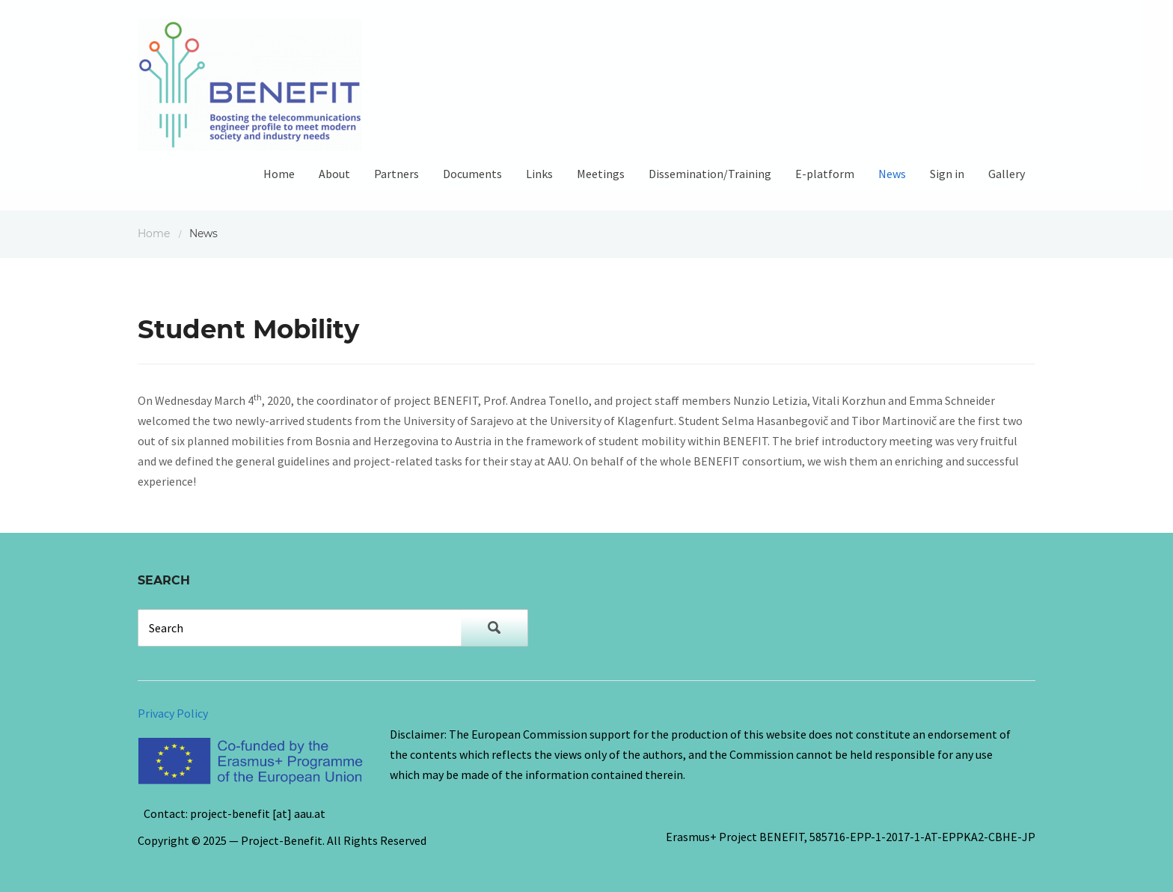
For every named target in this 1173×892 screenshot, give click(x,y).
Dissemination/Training (710, 173)
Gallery (1006, 173)
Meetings (601, 173)
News (892, 173)
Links (539, 173)
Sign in (947, 173)
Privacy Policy (173, 713)
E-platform (824, 173)
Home (279, 173)
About (334, 173)
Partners (396, 173)
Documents (472, 173)
